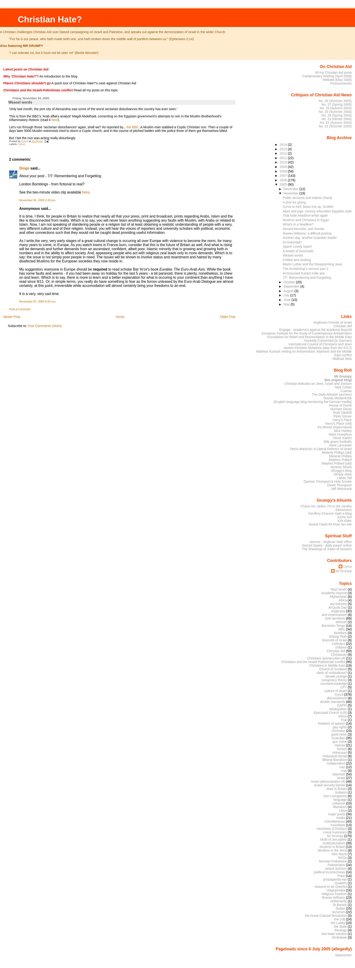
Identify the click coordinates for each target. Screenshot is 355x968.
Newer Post (11, 317)
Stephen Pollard (340, 460)
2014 (284, 144)
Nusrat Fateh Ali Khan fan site (330, 524)
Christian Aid (342, 326)
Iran (342, 767)
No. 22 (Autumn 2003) (336, 122)
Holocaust (339, 752)
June (287, 300)
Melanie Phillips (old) (337, 452)
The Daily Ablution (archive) (332, 394)
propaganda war (335, 879)
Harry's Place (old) (338, 423)
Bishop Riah (338, 636)
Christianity (339, 654)
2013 (284, 149)
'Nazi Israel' (338, 589)
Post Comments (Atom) (45, 326)
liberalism (340, 807)
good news (339, 734)
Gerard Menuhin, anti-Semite (303, 229)
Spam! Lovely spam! (297, 246)
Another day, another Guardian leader (310, 238)
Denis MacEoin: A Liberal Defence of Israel (321, 449)
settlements (338, 901)
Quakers (341, 883)
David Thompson (339, 485)
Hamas (340, 745)
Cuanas (346, 391)
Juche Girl (344, 517)
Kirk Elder (345, 521)
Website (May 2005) (337, 80)
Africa (342, 600)
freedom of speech (331, 723)
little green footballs (338, 441)
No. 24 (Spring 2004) (336, 115)
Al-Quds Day (338, 607)
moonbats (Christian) (332, 828)
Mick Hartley (343, 431)
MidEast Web (342, 359)
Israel (341, 778)
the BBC (133, 127)
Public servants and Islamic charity (307, 198)
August (289, 291)
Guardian (338, 738)
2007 (284, 175)
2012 (284, 153)
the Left (339, 919)
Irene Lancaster (340, 445)
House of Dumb (340, 405)
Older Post (227, 317)
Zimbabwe (339, 937)
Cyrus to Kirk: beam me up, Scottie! (308, 206)
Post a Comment (19, 309)
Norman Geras (341, 409)
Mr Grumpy (344, 571)
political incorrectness (329, 872)
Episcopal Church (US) (330, 712)
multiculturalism (334, 843)
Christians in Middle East (327, 665)
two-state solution (334, 934)
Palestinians (336, 865)
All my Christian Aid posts (333, 72)
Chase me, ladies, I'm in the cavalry (326, 506)
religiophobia (336, 890)
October (289, 282)
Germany (338, 731)
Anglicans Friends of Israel (332, 322)
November (291, 193)
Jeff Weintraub (341, 489)
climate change (336, 676)
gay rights (340, 727)
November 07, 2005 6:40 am (37, 301)
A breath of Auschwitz (298, 251)
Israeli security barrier (329, 785)
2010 (284, 162)
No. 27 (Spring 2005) (336, 104)
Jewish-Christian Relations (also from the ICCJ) (317, 348)
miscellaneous (334, 821)
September (291, 286)
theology (341, 930)
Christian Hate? (50, 19)
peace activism (336, 868)
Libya (343, 810)
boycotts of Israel (334, 640)
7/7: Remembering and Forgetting (307, 277)
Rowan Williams (333, 897)
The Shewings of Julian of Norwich (327, 549)
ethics (342, 716)
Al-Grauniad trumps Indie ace (304, 273)
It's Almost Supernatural (334, 427)
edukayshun (338, 709)
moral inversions (335, 832)
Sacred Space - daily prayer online (327, 545)
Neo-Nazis (339, 854)
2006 (284, 180)
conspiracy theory (334, 680)
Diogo (24, 168)
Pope (341, 876)
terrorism (338, 912)
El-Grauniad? (292, 242)
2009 (284, 167)
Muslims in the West (332, 850)
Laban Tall (344, 478)
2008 (284, 171)
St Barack (340, 905)
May (286, 304)
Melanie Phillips (340, 456)
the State (340, 926)
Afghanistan (338, 596)
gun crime (340, 741)
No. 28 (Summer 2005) (335, 101)
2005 (284, 184)
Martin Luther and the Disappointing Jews (312, 264)
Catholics (338, 644)
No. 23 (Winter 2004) (336, 119)
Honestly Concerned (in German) (328, 340)
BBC (341, 629)
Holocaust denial (335, 756)
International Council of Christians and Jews (320, 344)
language (340, 799)
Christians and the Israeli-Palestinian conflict (313, 662)
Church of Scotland (333, 669)
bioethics (340, 633)
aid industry (338, 604)
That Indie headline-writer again (305, 215)
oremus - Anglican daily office (330, 542)
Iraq (344, 770)
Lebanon (338, 803)
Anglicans (338, 611)
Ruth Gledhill (342, 412)
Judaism (341, 792)
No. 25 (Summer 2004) (335, 112)
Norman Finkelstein (333, 861)
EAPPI (342, 705)
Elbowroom (344, 510)
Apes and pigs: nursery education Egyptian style (317, 211)
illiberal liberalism (334, 760)
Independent (336, 763)
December (291, 189)
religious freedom (334, 894)
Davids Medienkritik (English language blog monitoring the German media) (313, 400)
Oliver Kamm (342, 438)
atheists (341, 622)
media (340, 818)
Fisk (344, 720)
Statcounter (343, 955)
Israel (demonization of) (328, 781)
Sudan (340, 908)
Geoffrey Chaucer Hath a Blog (330, 513)
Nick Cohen (343, 387)
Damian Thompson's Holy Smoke (328, 481)
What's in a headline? (298, 224)
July (286, 295)
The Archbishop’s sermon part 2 (305, 269)
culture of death (335, 691)
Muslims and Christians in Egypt (306, 220)
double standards (332, 702)
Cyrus (21, 144)
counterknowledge (333, 683)
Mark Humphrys (340, 434)
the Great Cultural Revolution (326, 915)
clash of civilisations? (332, 673)
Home (120, 317)
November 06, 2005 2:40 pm (37, 200)
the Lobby (338, 923)
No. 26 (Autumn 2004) (336, 108)
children (341, 647)
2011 (284, 158)
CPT (343, 687)
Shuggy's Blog (341, 470)
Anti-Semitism (335, 618)
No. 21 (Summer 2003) (335, 126)
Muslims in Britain (332, 847)
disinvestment (337, 698)
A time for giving (294, 202)
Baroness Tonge (333, 625)
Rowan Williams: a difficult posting (307, 233)
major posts (336, 814)
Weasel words (293, 255)
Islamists (338, 774)
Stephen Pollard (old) (336, 463)
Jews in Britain (336, 789)
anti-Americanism (334, 615)
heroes (342, 749)
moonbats (338, 825)
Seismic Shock (341, 467)
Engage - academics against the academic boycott (315, 330)
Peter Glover (342, 416)
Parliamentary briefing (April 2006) (327, 76)
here (54, 120)
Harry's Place (342, 420)
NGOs (342, 857)
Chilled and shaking (297, 260)
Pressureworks (341, 83)
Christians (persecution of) (326, 658)
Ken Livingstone (335, 796)
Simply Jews (343, 474)
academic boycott (334, 593)
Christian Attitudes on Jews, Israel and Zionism (318, 383)
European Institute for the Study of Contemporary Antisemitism (307, 333)
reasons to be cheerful (331, 886)
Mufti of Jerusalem (333, 839)
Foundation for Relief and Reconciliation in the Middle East (309, 337)
